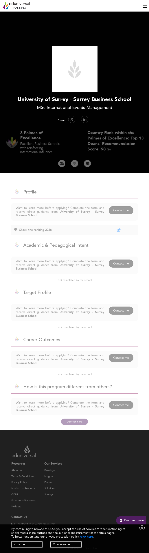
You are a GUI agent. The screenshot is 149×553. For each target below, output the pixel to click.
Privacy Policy (19, 489)
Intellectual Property (23, 495)
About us (16, 476)
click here (86, 536)
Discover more (74, 421)
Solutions (49, 495)
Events (48, 489)
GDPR (14, 501)
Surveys (48, 501)
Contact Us (19, 523)
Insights (48, 483)
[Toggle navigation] (144, 6)
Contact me (121, 216)
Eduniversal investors (23, 507)
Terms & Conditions (22, 483)
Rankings (49, 476)
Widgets (16, 513)
